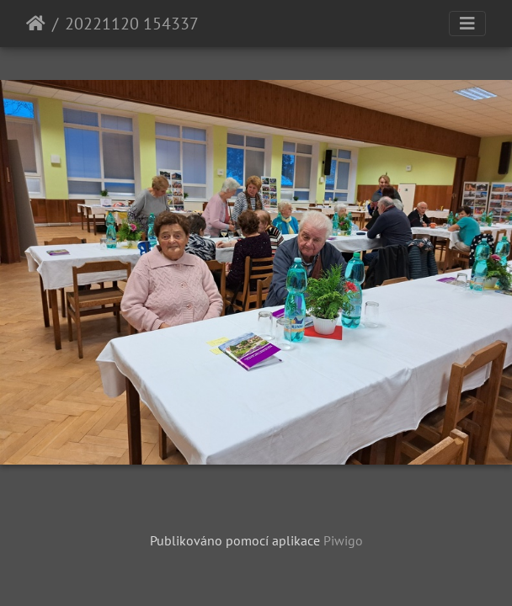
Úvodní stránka (35, 23)
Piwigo (343, 540)
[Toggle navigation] (467, 23)
